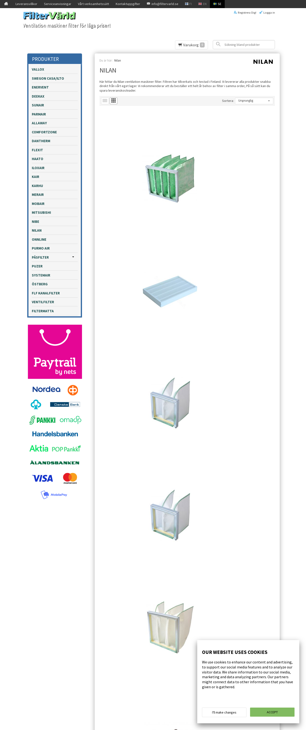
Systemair (41, 275)
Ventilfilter (43, 302)
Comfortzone (44, 132)
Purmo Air (41, 248)
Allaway (39, 123)
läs (164, 657)
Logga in (269, 12)
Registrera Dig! (247, 12)
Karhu (37, 185)
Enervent (40, 87)
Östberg (40, 284)
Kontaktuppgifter (128, 4)
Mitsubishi (41, 212)
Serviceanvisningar (57, 4)
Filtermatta (43, 311)
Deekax (38, 96)
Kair (35, 176)
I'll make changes (224, 714)
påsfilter (40, 257)
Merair (38, 194)
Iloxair (38, 168)
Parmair (39, 114)
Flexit (37, 150)
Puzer (37, 266)
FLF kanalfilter (46, 293)
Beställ (119, 664)
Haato (37, 158)
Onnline (39, 239)
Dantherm (41, 141)
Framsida (40, 641)
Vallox (38, 69)
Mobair (38, 203)
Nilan (37, 230)
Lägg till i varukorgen (128, 193)
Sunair (38, 105)
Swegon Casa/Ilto (48, 78)
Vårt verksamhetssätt (93, 4)
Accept (272, 713)
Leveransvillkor (26, 4)
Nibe (35, 221)
